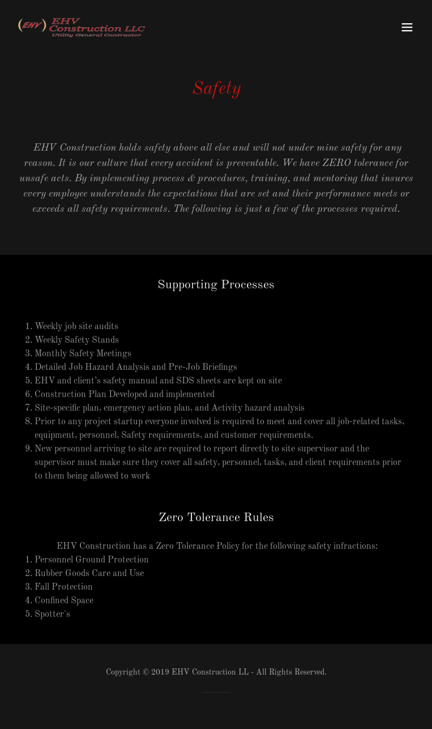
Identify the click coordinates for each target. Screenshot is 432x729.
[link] (81, 27)
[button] (407, 27)
